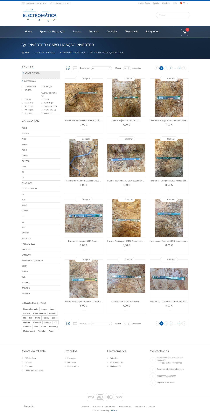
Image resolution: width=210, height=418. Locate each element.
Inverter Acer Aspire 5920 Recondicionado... (170, 120)
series (55, 318)
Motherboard (29, 331)
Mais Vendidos (73, 366)
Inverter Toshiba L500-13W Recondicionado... (128, 181)
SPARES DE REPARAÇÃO (45, 53)
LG (23, 216)
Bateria (26, 322)
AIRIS (24, 139)
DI (23, 172)
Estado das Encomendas (34, 370)
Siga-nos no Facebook (166, 382)
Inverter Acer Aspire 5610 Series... (83, 241)
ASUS (24, 150)
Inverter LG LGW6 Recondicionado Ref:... (169, 301)
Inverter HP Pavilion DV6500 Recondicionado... (86, 120)
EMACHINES (27, 183)
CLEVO (25, 156)
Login (175, 3)
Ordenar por (85, 68)
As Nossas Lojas (116, 362)
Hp (24, 318)
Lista (75, 68)
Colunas (37, 322)
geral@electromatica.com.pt (36, 3)
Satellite (27, 327)
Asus (51, 331)
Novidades (72, 362)
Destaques (85, 406)
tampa (44, 309)
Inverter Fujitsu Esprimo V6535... (126, 120)
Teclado (52, 313)
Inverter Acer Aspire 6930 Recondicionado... (170, 241)
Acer (52, 309)
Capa (43, 327)
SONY (24, 266)
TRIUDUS (26, 288)
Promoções (72, 358)
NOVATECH (26, 238)
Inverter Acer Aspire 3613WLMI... (126, 301)
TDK (23, 277)
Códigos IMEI (115, 366)
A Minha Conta (144, 3)
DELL (24, 167)
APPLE (25, 144)
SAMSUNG (26, 255)
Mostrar (118, 68)
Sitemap (152, 406)
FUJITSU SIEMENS (29, 189)
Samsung (53, 327)
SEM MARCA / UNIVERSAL (33, 260)
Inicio (27, 53)
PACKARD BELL (28, 244)
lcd (30, 318)
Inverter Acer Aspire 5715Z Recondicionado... (127, 241)
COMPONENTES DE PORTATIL (73, 53)
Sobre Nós (114, 358)
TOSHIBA (25, 283)
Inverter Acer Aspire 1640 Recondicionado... (85, 301)
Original (47, 322)
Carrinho (156, 3)
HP (23, 194)
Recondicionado (30, 309)
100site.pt (113, 411)
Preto (37, 318)
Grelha (68, 68)
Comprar (86, 78)
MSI (23, 227)
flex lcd (26, 313)
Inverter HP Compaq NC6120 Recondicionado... (172, 181)
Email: (159, 369)
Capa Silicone (39, 313)
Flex (36, 327)
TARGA (25, 272)
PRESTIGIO (26, 250)
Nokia (46, 318)
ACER (24, 128)
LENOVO (25, 211)
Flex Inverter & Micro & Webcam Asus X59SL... (86, 181)
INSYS (24, 205)
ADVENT (25, 134)
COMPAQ (25, 161)
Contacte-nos (140, 406)
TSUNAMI (26, 294)
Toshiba (41, 331)
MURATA (25, 233)
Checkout (166, 3)
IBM (23, 200)
